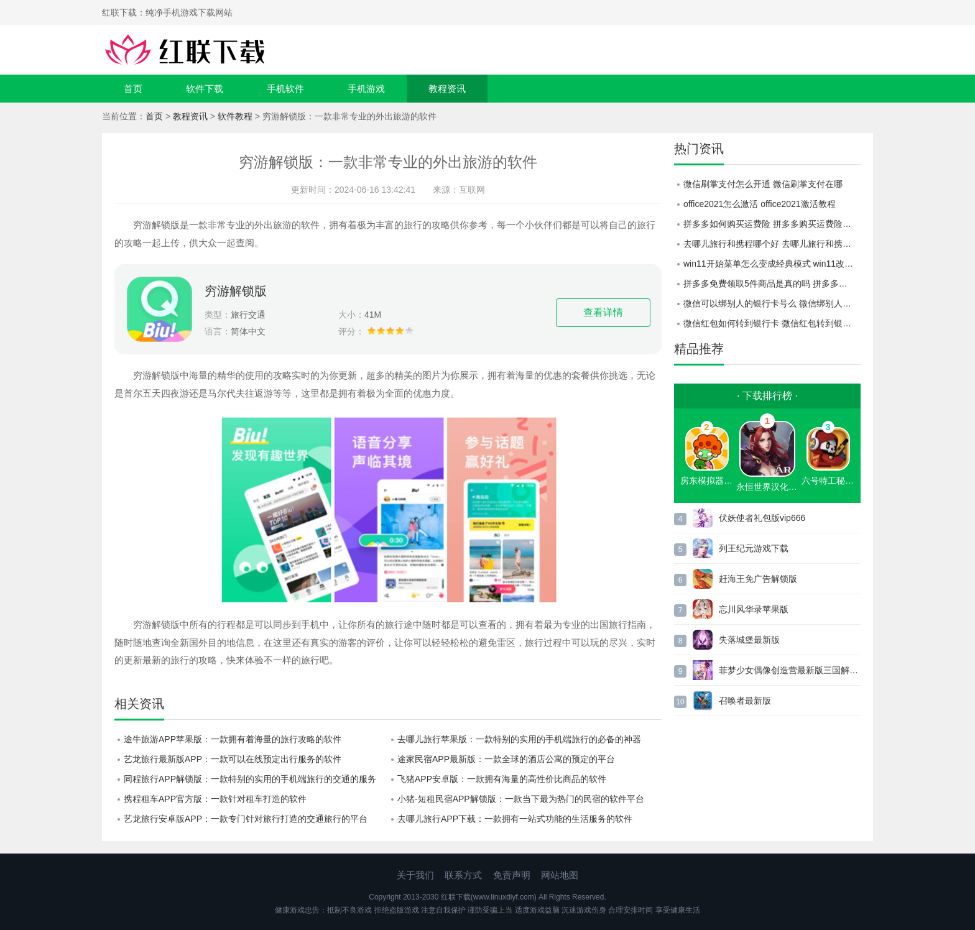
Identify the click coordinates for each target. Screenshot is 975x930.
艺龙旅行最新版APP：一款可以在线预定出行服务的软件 (232, 759)
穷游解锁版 (236, 291)
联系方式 (463, 875)
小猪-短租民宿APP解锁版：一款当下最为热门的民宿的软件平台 (520, 799)
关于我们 (415, 875)
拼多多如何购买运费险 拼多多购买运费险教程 (771, 224)
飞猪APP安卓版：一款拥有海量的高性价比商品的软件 (501, 779)
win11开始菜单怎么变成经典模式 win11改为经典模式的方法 (772, 264)
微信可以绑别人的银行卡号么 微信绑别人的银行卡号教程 (772, 303)
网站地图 (559, 875)
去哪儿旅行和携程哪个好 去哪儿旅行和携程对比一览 (772, 244)
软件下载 (204, 88)
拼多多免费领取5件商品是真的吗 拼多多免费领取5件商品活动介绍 (772, 283)
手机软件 (285, 88)
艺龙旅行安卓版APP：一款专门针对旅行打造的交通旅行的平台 (245, 819)
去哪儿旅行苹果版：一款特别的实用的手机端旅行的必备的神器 (519, 739)
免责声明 (511, 875)
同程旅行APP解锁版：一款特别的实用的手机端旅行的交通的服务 (250, 779)
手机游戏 (366, 88)
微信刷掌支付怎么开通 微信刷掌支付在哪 (763, 184)
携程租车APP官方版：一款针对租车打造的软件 (215, 799)
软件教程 (235, 116)
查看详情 (603, 312)
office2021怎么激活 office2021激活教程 (759, 204)
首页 (133, 88)
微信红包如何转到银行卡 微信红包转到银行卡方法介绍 (772, 323)
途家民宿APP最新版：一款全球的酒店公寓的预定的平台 (506, 759)
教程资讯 (447, 88)
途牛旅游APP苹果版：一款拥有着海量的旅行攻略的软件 (232, 739)
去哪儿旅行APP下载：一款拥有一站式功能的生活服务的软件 (514, 819)
